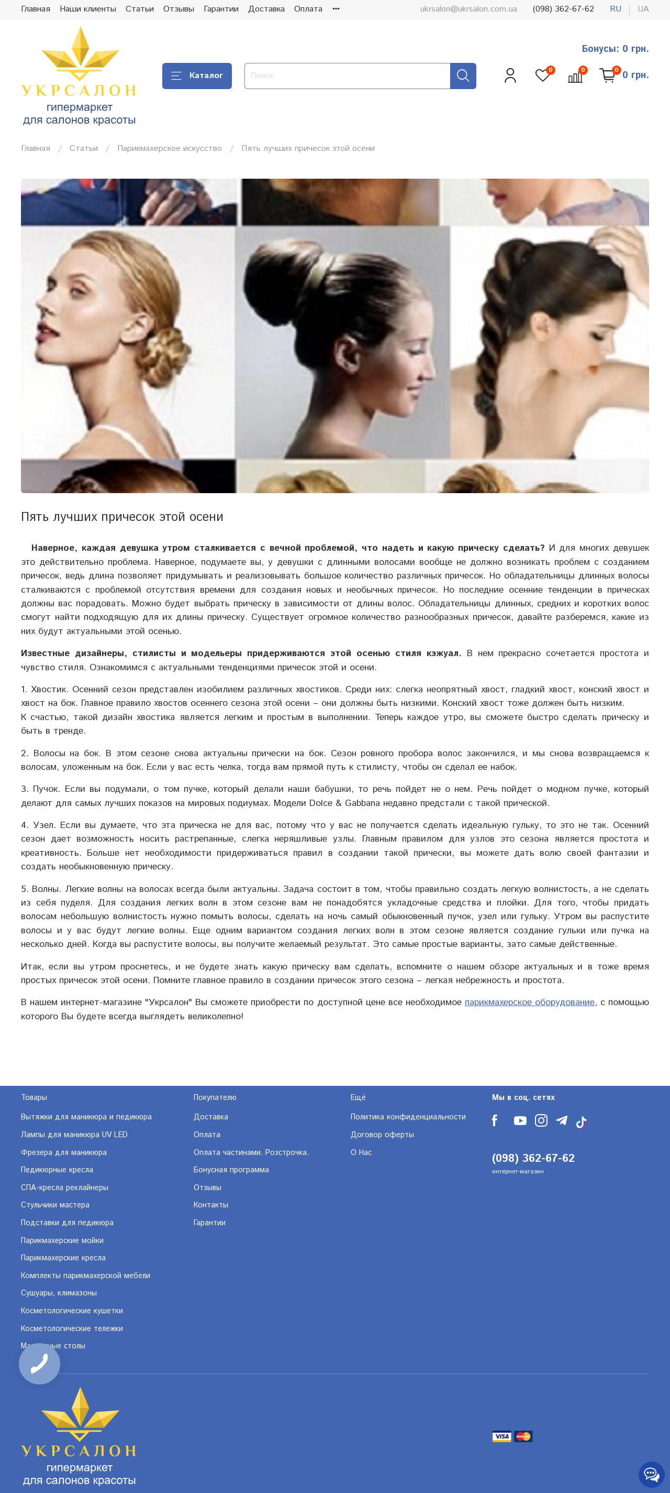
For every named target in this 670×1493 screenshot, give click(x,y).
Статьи (140, 9)
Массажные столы (53, 1346)
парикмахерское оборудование (530, 1002)
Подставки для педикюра (67, 1223)
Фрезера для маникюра (64, 1153)
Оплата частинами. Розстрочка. (251, 1153)
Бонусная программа (231, 1170)
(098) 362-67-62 (563, 9)
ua (643, 9)
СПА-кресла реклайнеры (64, 1188)
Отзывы (178, 9)
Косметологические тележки (72, 1329)
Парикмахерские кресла (63, 1258)
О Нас (361, 1153)
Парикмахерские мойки (62, 1241)
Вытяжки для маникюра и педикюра (86, 1117)
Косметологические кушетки (72, 1311)
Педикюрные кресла (57, 1170)
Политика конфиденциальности (408, 1117)
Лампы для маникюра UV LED (74, 1135)
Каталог (197, 76)
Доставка (266, 9)
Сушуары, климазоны (59, 1293)
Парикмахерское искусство (169, 149)
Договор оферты (382, 1135)
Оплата (308, 9)
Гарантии (221, 9)
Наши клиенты (88, 9)
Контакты (211, 1205)
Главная (35, 9)
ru (615, 9)
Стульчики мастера (55, 1205)
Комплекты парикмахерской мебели (85, 1276)
